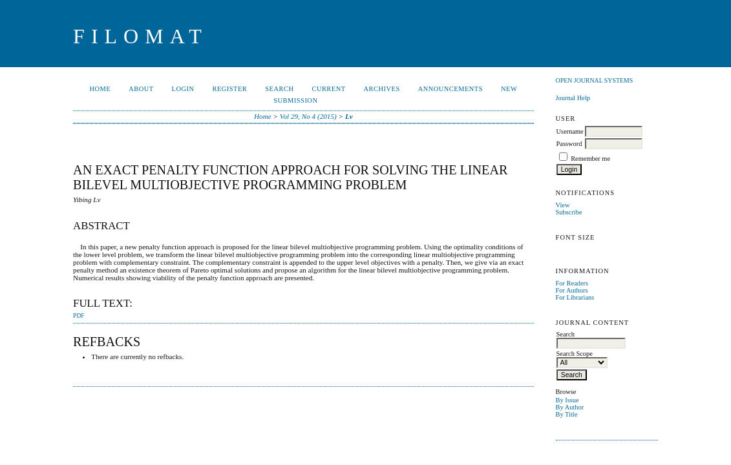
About (141, 88)
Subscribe (569, 212)
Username (570, 131)
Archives (382, 88)
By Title (567, 414)
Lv (349, 116)
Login (183, 88)
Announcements (450, 88)
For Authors (572, 290)
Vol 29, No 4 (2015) (308, 116)
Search (279, 88)
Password (569, 143)
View (563, 205)
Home (100, 88)
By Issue (567, 400)
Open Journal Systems (594, 80)
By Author (570, 407)
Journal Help (573, 97)
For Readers (572, 283)
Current (328, 88)
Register (230, 88)
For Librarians (575, 297)
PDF (78, 316)
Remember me (590, 158)
